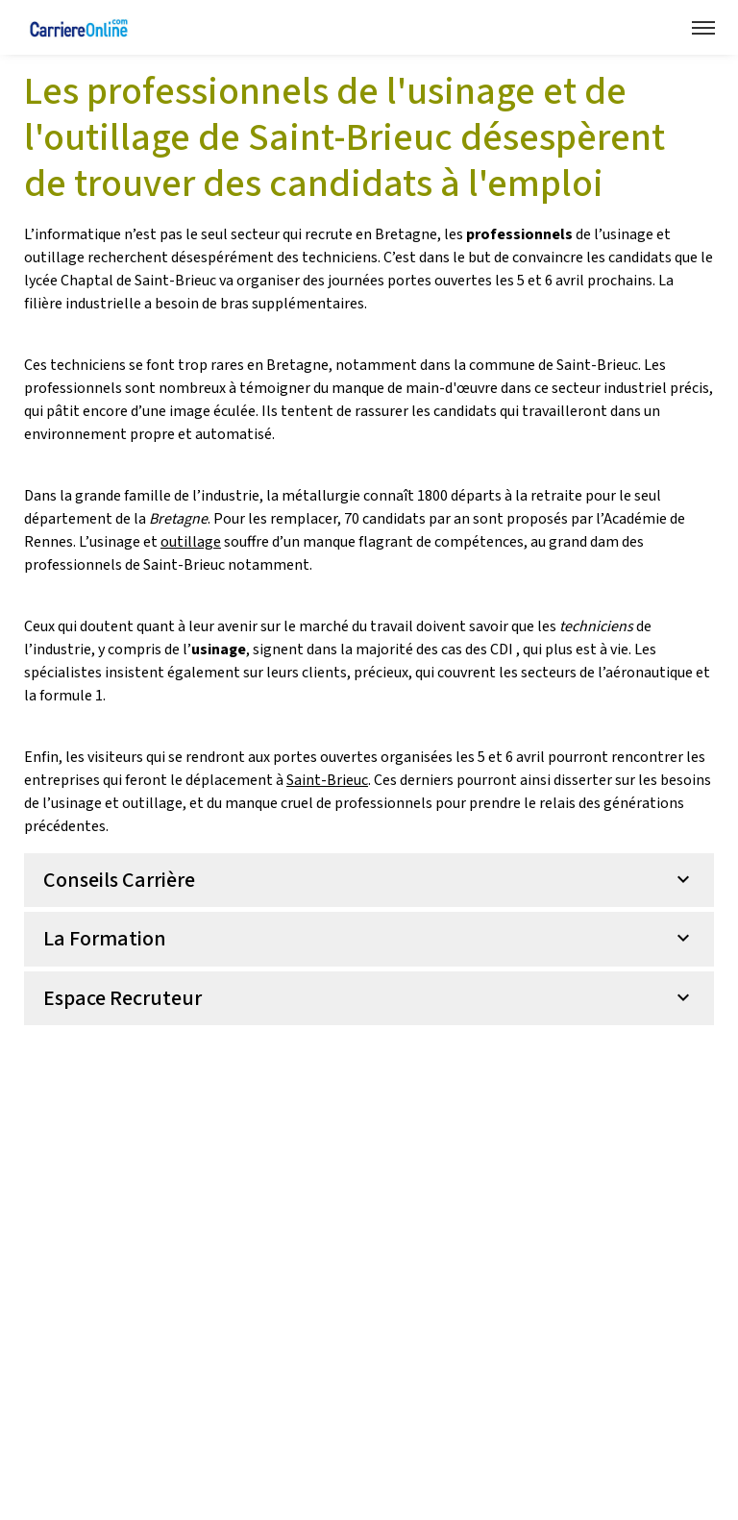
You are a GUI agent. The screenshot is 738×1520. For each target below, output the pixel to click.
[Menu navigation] (703, 28)
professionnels (383, 803)
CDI (501, 649)
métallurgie (321, 495)
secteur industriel (611, 388)
